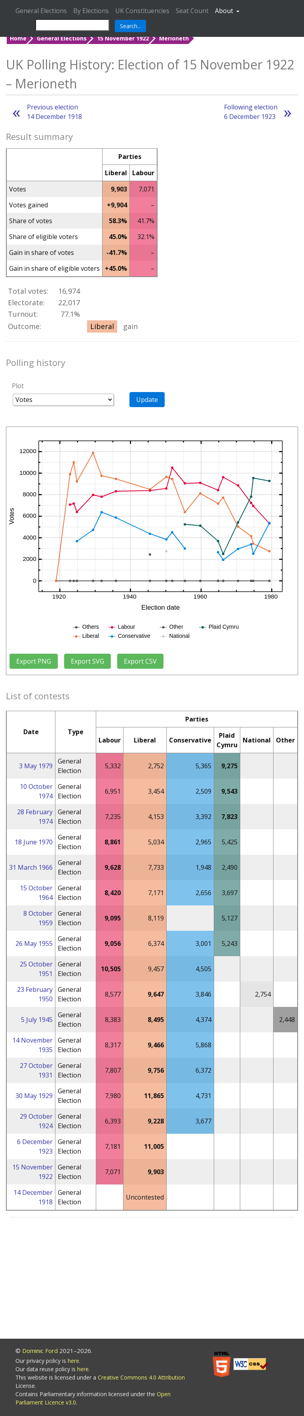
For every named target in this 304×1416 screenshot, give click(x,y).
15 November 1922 (123, 38)
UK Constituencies (142, 10)
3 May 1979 (36, 766)
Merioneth (174, 38)
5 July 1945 (37, 1019)
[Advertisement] (152, 1279)
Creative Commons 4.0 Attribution (141, 1377)
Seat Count (192, 10)
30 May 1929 (34, 1095)
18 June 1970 (34, 842)
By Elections (91, 10)
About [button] (225, 10)
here (73, 1360)
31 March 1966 (31, 867)
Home (18, 38)
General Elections (41, 10)
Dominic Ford (40, 1351)
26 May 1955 (34, 943)
